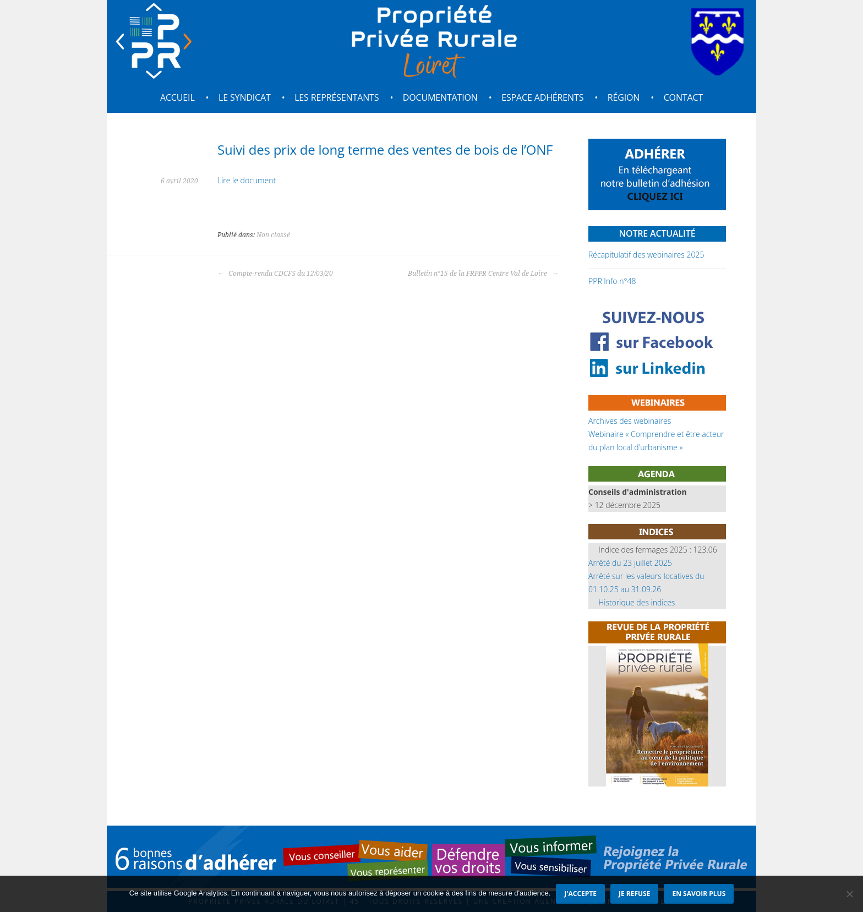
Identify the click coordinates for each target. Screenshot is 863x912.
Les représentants (336, 97)
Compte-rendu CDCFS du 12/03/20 (275, 273)
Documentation (440, 97)
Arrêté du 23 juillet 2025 (630, 563)
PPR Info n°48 (612, 281)
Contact (683, 97)
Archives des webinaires (629, 421)
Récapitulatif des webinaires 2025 (646, 254)
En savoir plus (698, 893)
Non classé (273, 235)
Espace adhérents (542, 97)
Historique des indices (636, 602)
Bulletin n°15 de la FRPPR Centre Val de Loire (483, 273)
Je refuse (634, 893)
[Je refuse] (849, 893)
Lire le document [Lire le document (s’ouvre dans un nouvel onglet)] (246, 180)
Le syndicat (245, 97)
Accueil (177, 97)
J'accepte (580, 893)
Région (624, 97)
